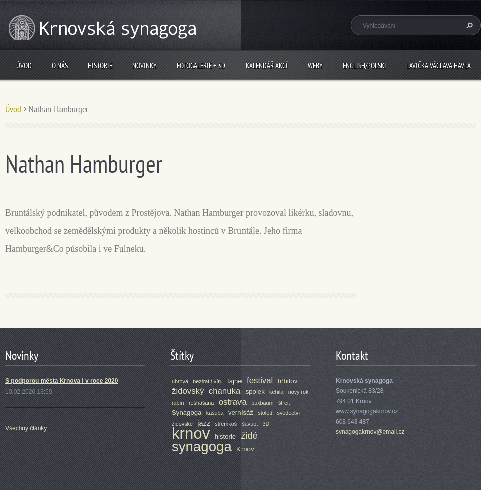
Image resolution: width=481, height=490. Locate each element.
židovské (182, 424)
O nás (60, 65)
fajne (234, 381)
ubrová (180, 381)
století (265, 413)
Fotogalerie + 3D (201, 65)
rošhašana (201, 403)
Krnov (245, 449)
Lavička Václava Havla (438, 65)
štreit (284, 403)
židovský (188, 391)
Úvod (24, 65)
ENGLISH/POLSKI (364, 65)
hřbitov (288, 381)
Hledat (468, 25)
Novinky (144, 65)
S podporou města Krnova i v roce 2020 (61, 380)
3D (266, 424)
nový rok (298, 392)
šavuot (250, 424)
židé (249, 436)
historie (225, 436)
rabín (178, 403)
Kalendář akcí (267, 65)
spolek (255, 391)
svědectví (288, 413)
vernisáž (240, 412)
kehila (276, 392)
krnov (191, 433)
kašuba (215, 413)
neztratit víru (207, 381)
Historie (100, 65)
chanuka (225, 391)
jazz (203, 423)
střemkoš (226, 424)
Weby (315, 65)
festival (260, 380)
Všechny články (26, 428)
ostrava (233, 402)
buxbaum (262, 403)
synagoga (202, 446)
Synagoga (186, 412)
